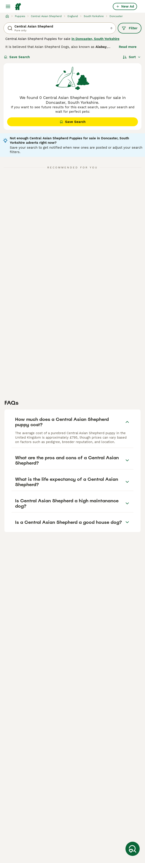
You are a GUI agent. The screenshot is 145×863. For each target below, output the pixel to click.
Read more (128, 47)
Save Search (17, 57)
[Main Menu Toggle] (8, 6)
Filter (129, 28)
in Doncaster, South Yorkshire (95, 39)
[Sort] (132, 57)
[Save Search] (132, 849)
